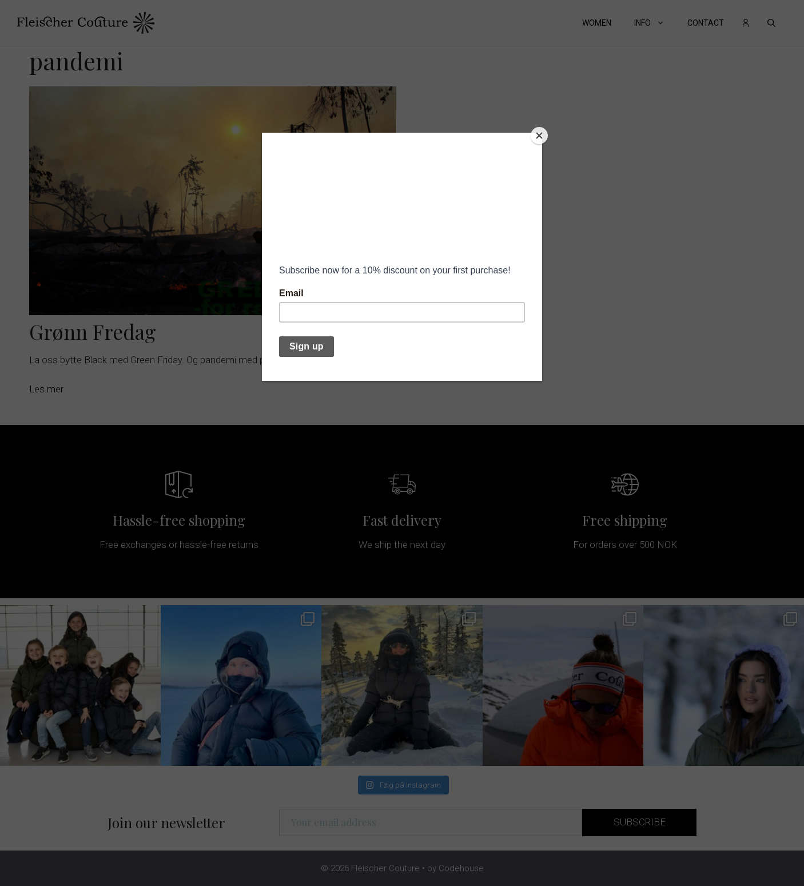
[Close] (539, 135)
